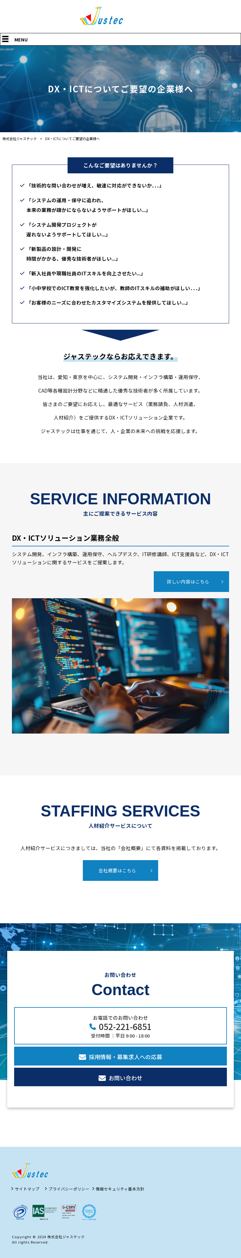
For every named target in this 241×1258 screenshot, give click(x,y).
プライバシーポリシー (69, 1189)
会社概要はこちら (117, 870)
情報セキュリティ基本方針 (120, 1189)
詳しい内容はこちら (188, 581)
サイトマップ (27, 1189)
